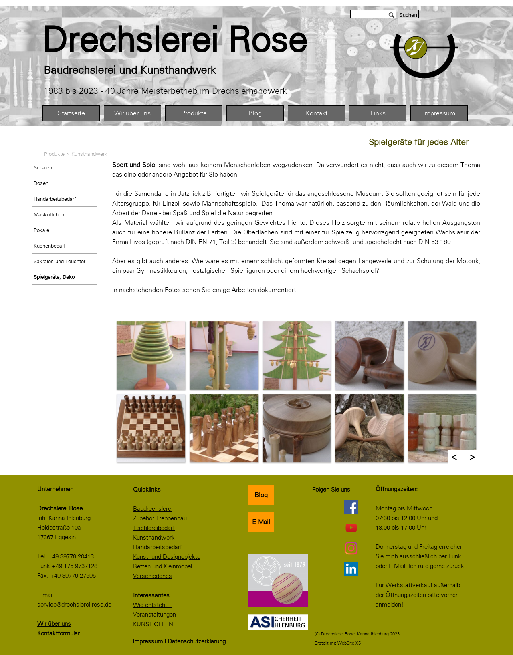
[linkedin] (351, 568)
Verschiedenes (152, 576)
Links (378, 113)
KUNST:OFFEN (153, 624)
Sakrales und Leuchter (59, 261)
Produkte (194, 113)
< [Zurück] (454, 457)
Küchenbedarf (49, 245)
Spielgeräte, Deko (54, 277)
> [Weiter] (472, 457)
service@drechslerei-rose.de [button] (74, 604)
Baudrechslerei (152, 508)
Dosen (41, 183)
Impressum (439, 113)
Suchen (408, 15)
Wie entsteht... (152, 605)
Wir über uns (132, 113)
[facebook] (351, 507)
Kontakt (316, 113)
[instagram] (351, 548)
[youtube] (351, 528)
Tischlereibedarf (154, 528)
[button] (150, 355)
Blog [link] (261, 495)
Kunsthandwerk (89, 154)
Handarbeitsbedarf (55, 198)
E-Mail (261, 522)
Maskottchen (49, 214)
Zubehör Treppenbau (160, 518)
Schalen (43, 167)
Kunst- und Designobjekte (166, 556)
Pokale (41, 230)
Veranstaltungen (154, 614)
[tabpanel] (192, 40)
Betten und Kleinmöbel (162, 566)
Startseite (71, 113)
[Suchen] (373, 15)
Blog (255, 113)
